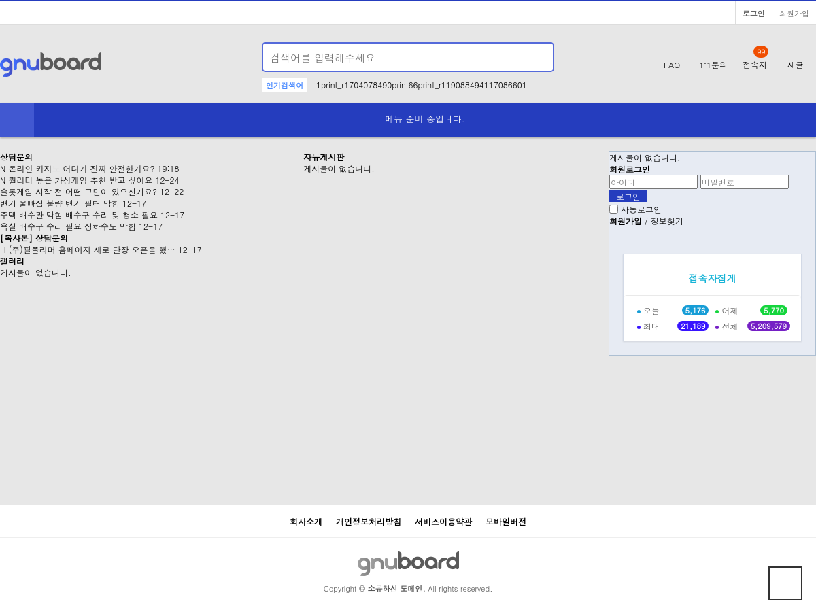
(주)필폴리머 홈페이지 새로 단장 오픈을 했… (90, 249)
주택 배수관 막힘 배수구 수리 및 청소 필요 (79, 214)
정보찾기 (667, 220)
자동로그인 (641, 209)
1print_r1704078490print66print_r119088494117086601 (421, 84)
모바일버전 (506, 521)
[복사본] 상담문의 (34, 237)
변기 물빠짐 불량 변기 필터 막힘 (60, 203)
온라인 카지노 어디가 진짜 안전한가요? (79, 168)
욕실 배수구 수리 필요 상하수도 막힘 (68, 226)
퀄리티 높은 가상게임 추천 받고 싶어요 (78, 180)
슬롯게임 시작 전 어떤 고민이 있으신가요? (78, 191)
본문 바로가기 (0, 0)
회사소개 (306, 521)
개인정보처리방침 (368, 521)
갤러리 (12, 261)
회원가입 (794, 12)
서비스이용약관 (443, 521)
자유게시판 (323, 157)
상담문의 (16, 157)
